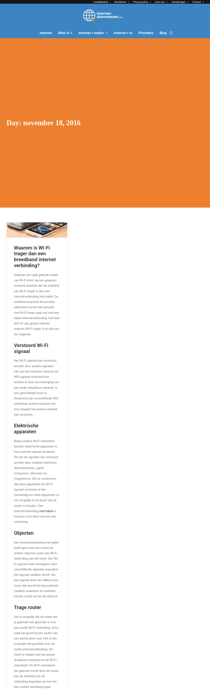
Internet (46, 33)
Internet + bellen (93, 33)
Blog (163, 33)
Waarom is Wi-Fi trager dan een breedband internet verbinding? (35, 252)
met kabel (46, 506)
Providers (146, 33)
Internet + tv (123, 33)
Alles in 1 (65, 33)
